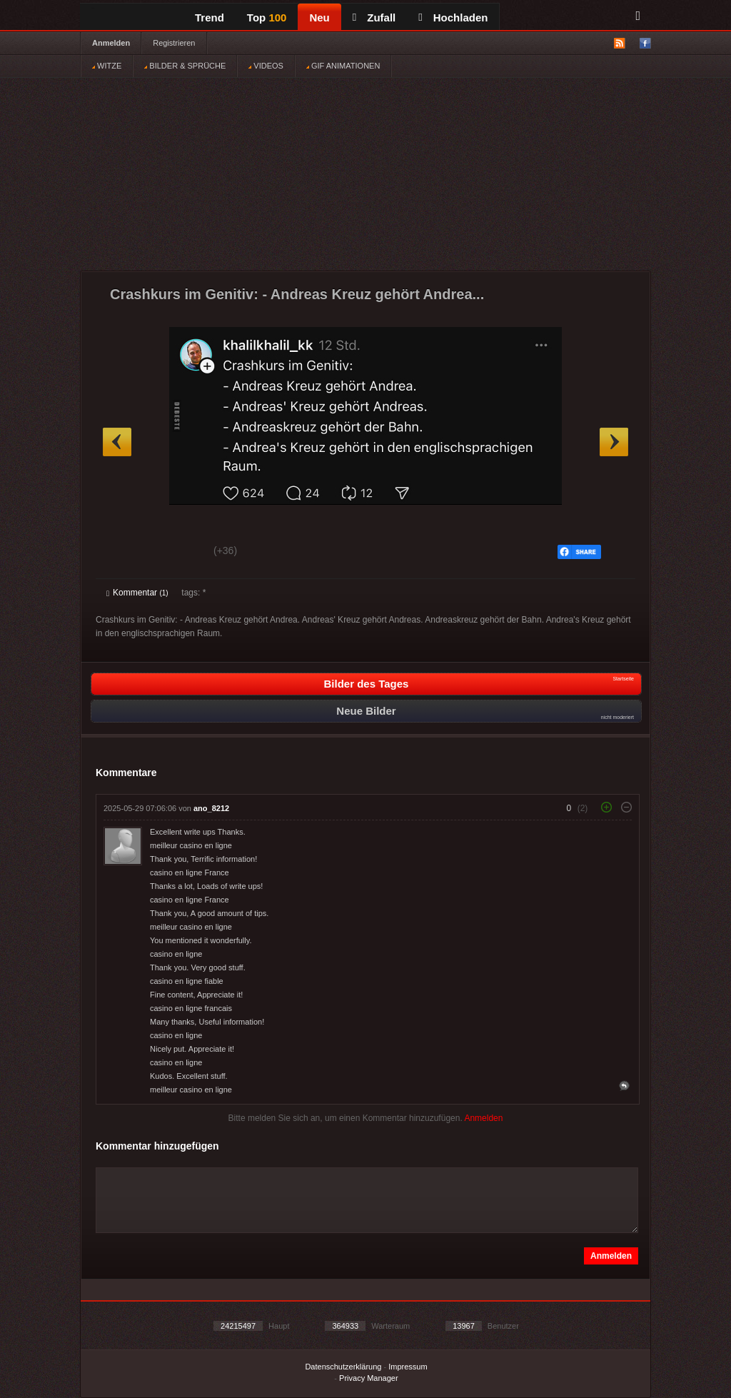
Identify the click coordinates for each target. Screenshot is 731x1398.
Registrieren (174, 43)
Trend (209, 17)
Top (267, 17)
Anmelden (111, 43)
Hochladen (453, 17)
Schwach (176, 552)
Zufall (374, 17)
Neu (319, 17)
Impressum (407, 1366)
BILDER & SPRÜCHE (185, 65)
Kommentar (137, 593)
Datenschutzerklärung (343, 1366)
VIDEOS (265, 65)
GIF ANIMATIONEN (343, 65)
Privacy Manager (368, 1378)
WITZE (106, 65)
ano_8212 (211, 808)
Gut (122, 552)
